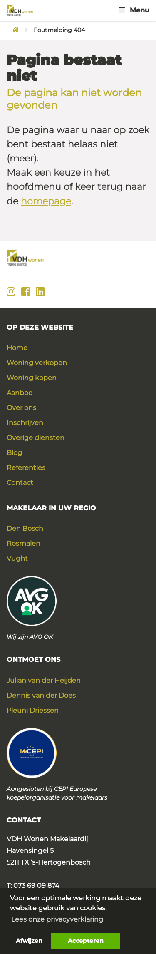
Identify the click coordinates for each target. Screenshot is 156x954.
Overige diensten (35, 438)
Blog (14, 453)
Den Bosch (25, 528)
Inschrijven (25, 423)
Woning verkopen (37, 363)
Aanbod (20, 393)
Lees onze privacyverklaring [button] (57, 919)
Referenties (26, 468)
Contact (20, 483)
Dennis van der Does (41, 695)
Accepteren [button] (86, 940)
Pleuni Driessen (33, 710)
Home (17, 348)
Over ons (21, 408)
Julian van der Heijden (44, 680)
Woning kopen (32, 378)
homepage (46, 201)
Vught (17, 558)
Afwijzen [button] (29, 940)
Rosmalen (23, 543)
